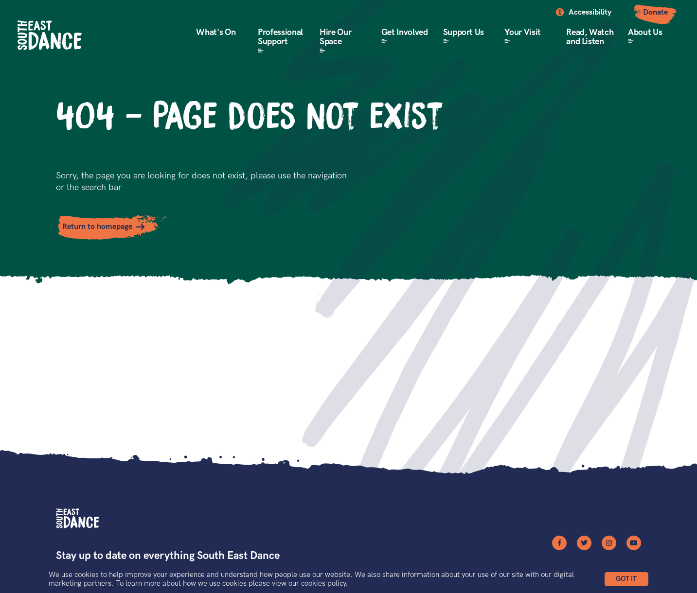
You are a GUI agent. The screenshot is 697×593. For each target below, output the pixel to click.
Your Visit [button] (522, 32)
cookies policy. (324, 583)
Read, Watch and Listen (589, 37)
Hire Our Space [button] (335, 37)
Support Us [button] (463, 32)
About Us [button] (645, 32)
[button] (626, 579)
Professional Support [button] (280, 37)
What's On (215, 32)
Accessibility (590, 12)
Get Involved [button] (404, 32)
